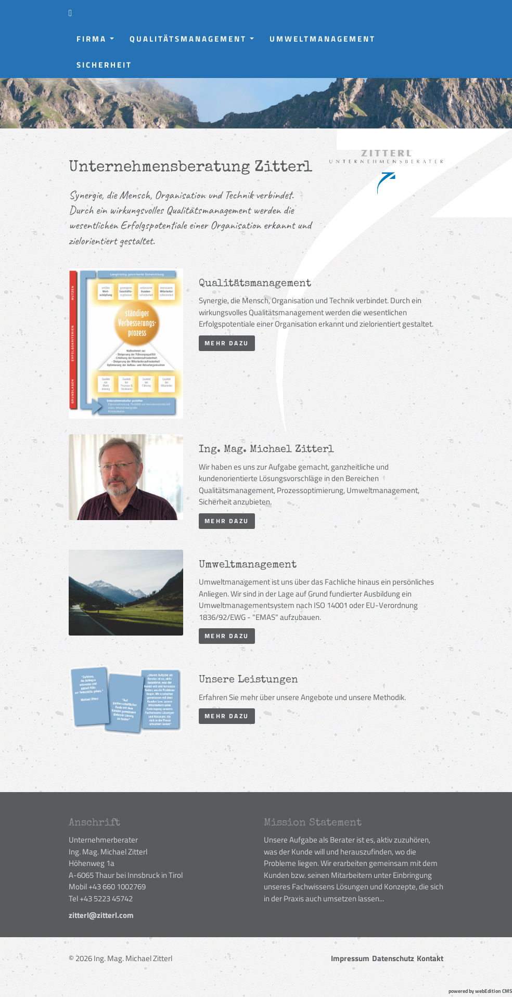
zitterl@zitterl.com (101, 915)
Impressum (350, 958)
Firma (99, 41)
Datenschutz (393, 958)
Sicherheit (104, 65)
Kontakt (430, 958)
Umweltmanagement (323, 39)
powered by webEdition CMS (480, 991)
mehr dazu (226, 343)
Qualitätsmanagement (196, 41)
